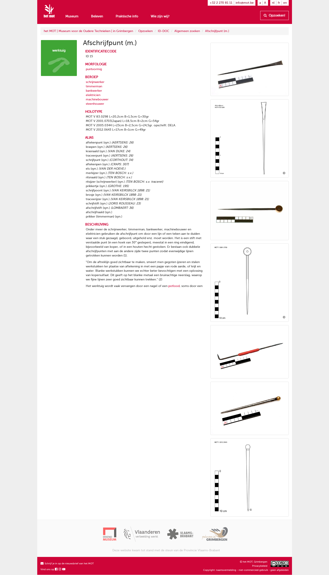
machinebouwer (97, 99)
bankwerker (94, 90)
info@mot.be (245, 2)
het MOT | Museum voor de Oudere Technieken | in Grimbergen (88, 31)
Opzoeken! (274, 15)
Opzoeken (145, 31)
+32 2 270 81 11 (221, 2)
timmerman (94, 86)
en (285, 2)
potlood (174, 286)
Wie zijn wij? (160, 16)
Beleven (97, 16)
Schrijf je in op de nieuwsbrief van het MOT (67, 563)
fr (279, 2)
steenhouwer (95, 103)
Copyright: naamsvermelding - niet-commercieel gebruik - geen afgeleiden (246, 570)
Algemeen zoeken (187, 31)
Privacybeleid (259, 566)
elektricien (93, 95)
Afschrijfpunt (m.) (217, 31)
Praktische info (127, 16)
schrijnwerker (95, 82)
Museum (71, 16)
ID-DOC (163, 31)
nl (273, 2)
